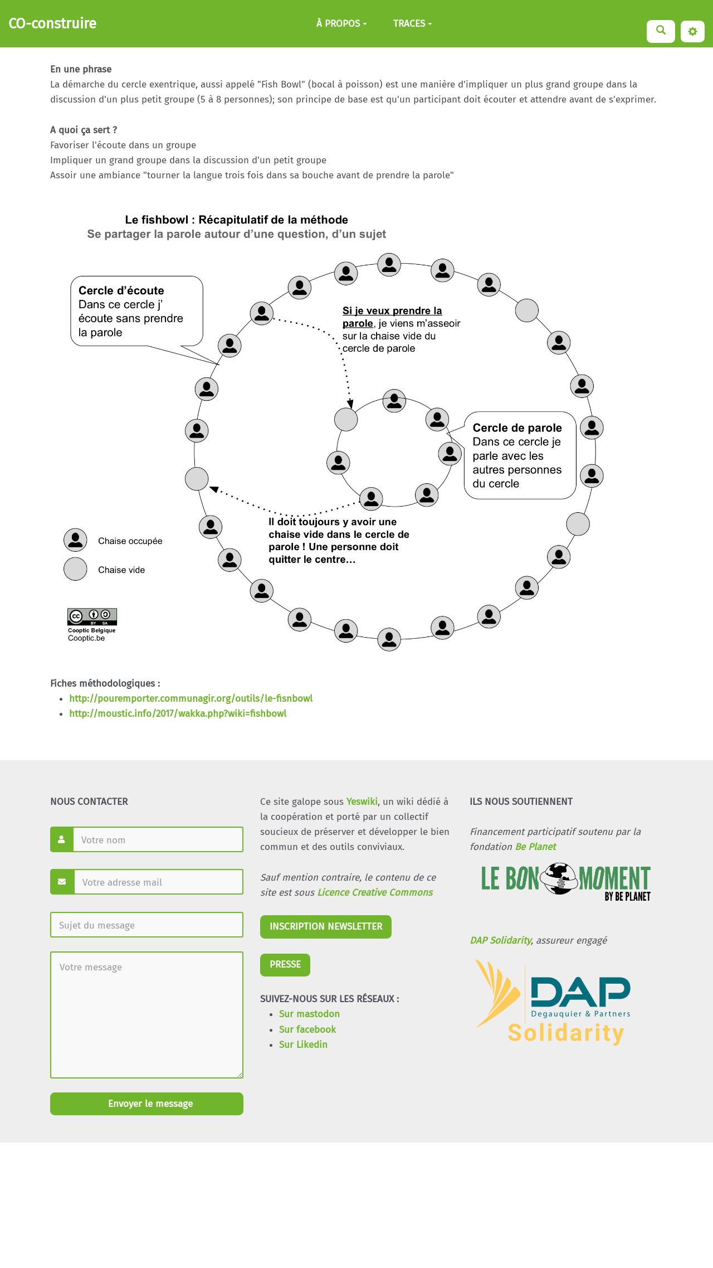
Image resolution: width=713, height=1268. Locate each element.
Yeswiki (362, 802)
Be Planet (535, 847)
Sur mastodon (309, 1014)
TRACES (412, 24)
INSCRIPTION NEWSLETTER (326, 926)
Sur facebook (307, 1030)
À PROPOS (341, 24)
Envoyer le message (149, 1104)
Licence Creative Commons (374, 892)
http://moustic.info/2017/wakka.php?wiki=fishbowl (177, 714)
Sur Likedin (303, 1045)
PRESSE (285, 964)
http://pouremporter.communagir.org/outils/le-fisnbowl (190, 699)
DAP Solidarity (500, 940)
